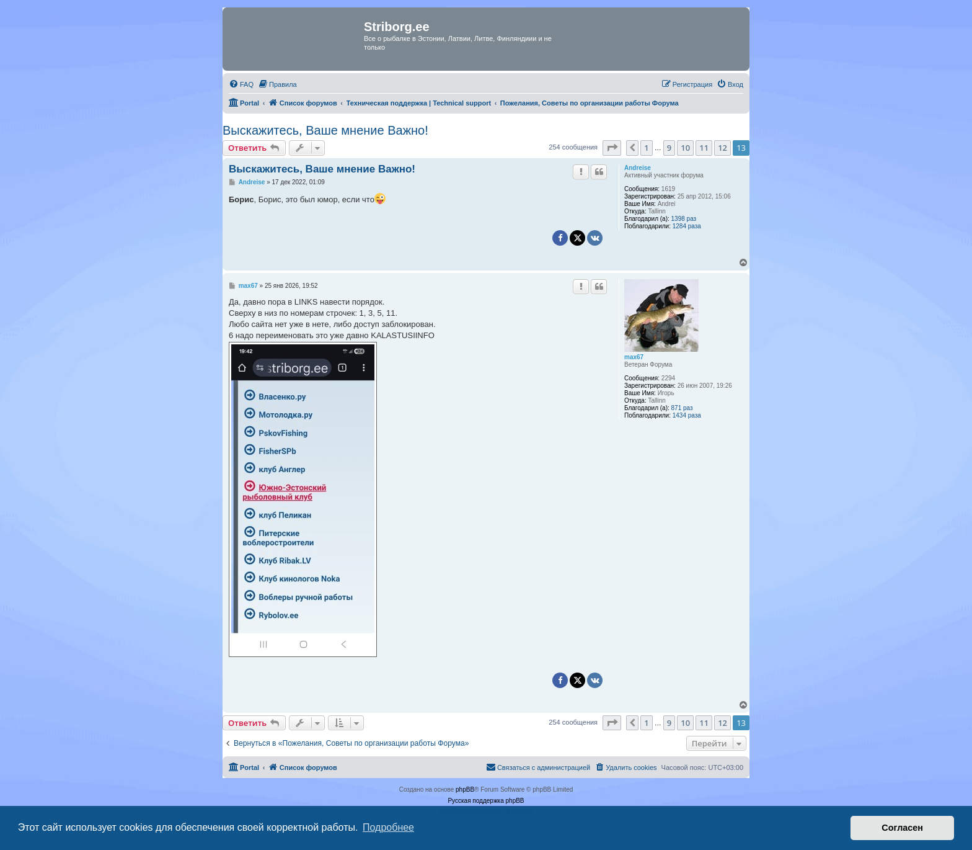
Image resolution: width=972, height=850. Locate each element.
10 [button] (685, 147)
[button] (612, 147)
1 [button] (646, 147)
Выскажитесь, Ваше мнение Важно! (325, 130)
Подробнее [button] (388, 827)
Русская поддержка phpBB (486, 800)
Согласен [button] (902, 828)
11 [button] (704, 147)
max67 (633, 357)
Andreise (637, 167)
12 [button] (722, 147)
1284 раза (687, 226)
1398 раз (684, 218)
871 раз (682, 408)
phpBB (465, 789)
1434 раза (687, 415)
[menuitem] (241, 84)
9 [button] (669, 147)
